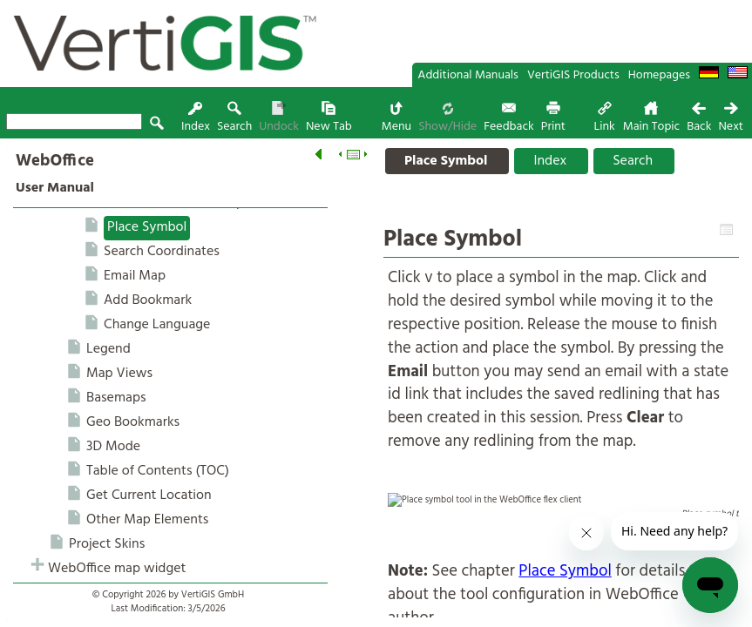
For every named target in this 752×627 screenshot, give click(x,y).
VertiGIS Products (573, 75)
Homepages (659, 75)
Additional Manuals (467, 75)
